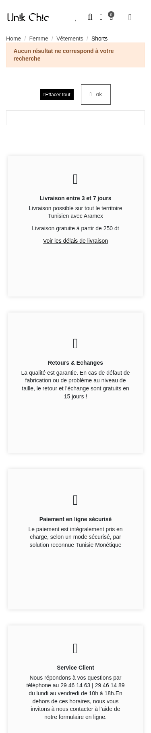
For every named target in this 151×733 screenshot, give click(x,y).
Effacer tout (56, 94)
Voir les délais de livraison (75, 241)
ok (96, 94)
